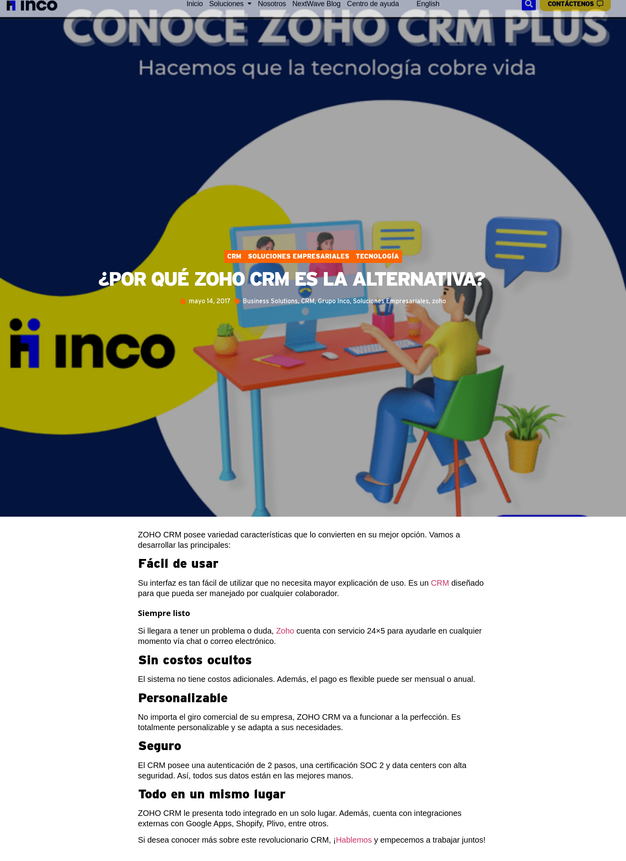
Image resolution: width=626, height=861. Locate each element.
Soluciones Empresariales (298, 256)
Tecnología (377, 256)
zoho (439, 301)
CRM (234, 256)
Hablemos (354, 839)
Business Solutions (270, 301)
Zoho (285, 630)
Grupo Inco (334, 301)
